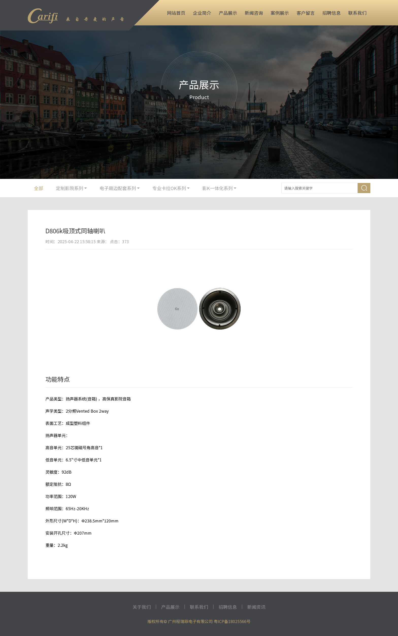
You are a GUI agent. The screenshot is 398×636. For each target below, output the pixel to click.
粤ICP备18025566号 (232, 621)
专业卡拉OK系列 (171, 188)
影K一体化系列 (219, 188)
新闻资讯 (256, 606)
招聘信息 (331, 12)
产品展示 (228, 12)
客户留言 (305, 12)
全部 (38, 188)
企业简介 (202, 12)
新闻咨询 (254, 12)
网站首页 (176, 12)
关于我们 (141, 606)
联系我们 (357, 12)
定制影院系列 (71, 188)
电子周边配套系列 (120, 188)
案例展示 (280, 12)
